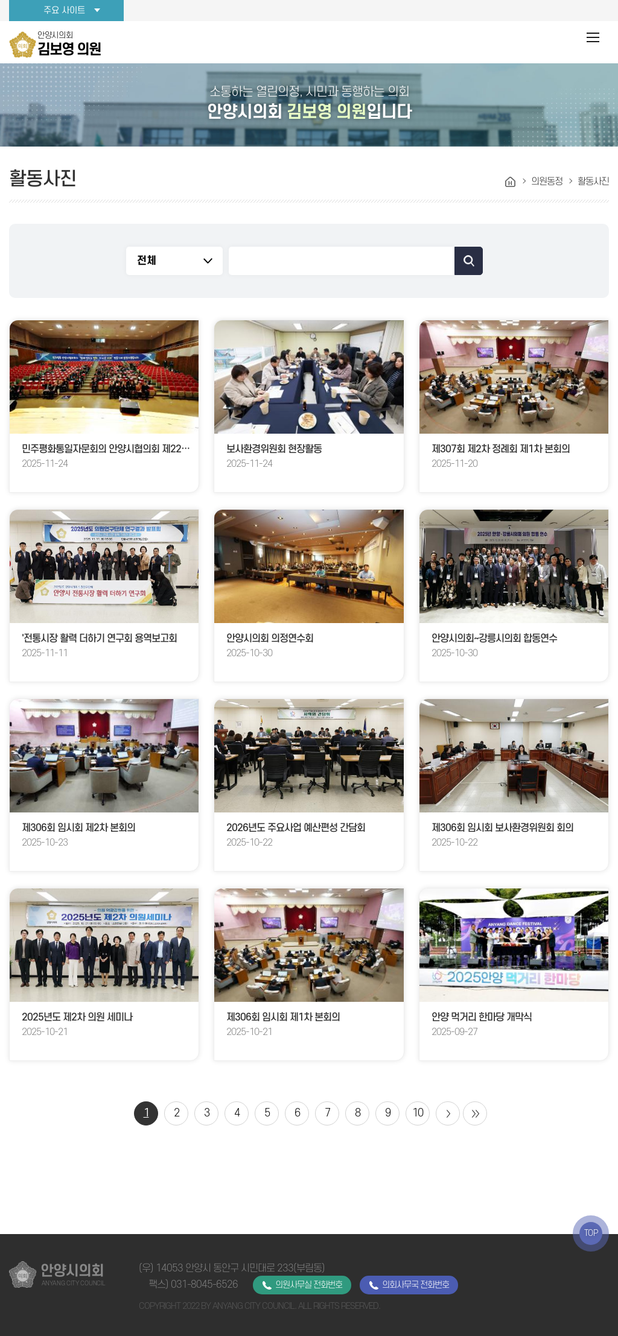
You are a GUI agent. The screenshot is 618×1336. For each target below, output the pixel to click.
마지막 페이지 (475, 1113)
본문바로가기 (0, 0)
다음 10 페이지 (448, 1113)
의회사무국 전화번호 (415, 1285)
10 (417, 1113)
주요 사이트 (64, 10)
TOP (591, 1233)
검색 (468, 261)
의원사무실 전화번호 (308, 1285)
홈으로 (510, 182)
